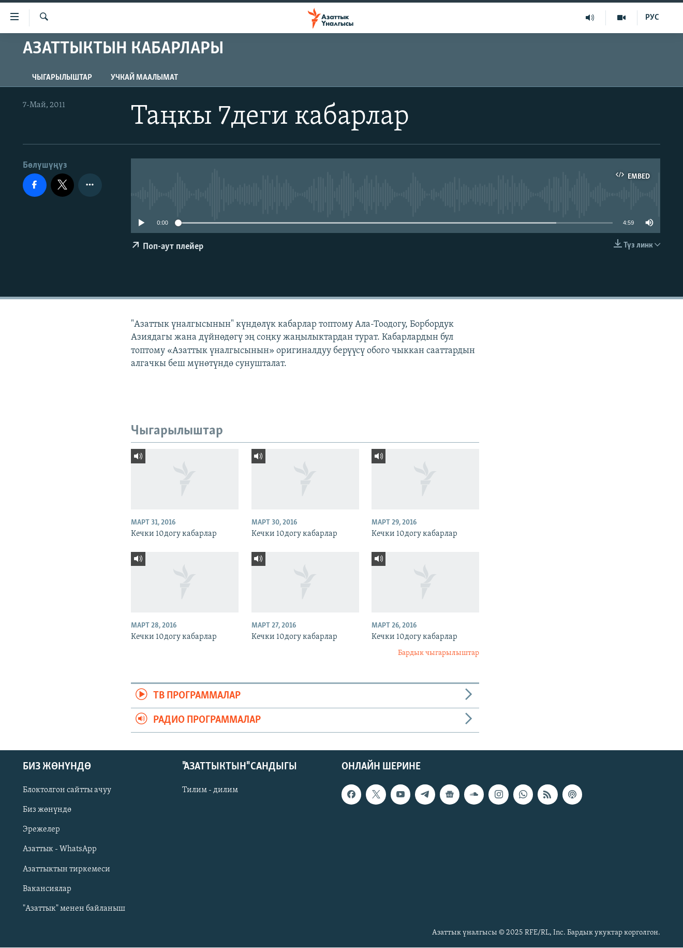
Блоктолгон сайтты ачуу (67, 790)
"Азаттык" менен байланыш (74, 909)
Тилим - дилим (210, 790)
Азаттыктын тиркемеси (66, 869)
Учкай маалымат (144, 78)
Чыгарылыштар (62, 78)
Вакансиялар (47, 889)
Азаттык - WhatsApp (60, 849)
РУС (652, 17)
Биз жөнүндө (47, 810)
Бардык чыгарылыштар (438, 653)
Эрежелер (41, 830)
